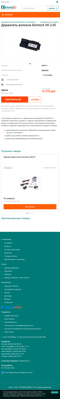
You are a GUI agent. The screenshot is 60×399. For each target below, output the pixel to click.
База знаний (9, 319)
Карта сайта (9, 332)
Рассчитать (30, 207)
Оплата (7, 292)
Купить (35, 99)
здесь (43, 396)
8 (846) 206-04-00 (14, 356)
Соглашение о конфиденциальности (18, 325)
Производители (10, 322)
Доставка (8, 296)
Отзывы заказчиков (12, 249)
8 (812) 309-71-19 (22, 346)
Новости (7, 246)
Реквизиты (8, 302)
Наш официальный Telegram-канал (16, 372)
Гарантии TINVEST (11, 286)
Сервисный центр (11, 315)
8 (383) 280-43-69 (19, 351)
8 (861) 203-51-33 (17, 354)
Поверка (7, 274)
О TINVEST (8, 243)
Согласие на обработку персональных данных (22, 329)
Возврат (7, 299)
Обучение (8, 271)
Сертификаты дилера (12, 289)
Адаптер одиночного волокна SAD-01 (20, 157)
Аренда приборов (11, 268)
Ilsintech (45, 70)
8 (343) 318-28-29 (19, 349)
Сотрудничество (10, 256)
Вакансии (8, 253)
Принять (54, 392)
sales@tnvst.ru (24, 361)
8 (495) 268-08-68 (14, 344)
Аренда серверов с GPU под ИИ (16, 277)
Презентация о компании (14, 259)
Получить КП (13, 99)
